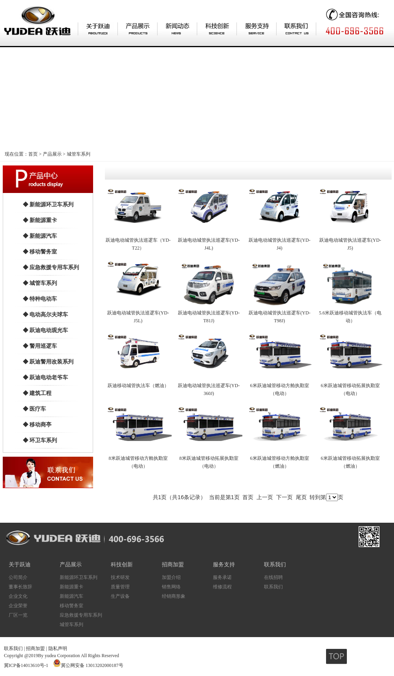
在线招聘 (273, 577)
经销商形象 (173, 596)
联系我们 (275, 565)
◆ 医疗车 (34, 409)
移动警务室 (71, 605)
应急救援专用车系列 (81, 615)
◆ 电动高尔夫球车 (45, 315)
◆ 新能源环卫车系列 (48, 205)
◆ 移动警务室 (40, 252)
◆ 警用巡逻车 (40, 346)
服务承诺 (222, 577)
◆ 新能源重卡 (40, 220)
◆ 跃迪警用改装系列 (48, 362)
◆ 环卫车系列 (40, 440)
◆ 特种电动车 (40, 299)
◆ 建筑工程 (37, 393)
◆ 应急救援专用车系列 (51, 267)
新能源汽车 (71, 596)
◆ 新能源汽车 (40, 236)
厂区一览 (18, 615)
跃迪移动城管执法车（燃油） (138, 385)
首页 (33, 154)
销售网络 (171, 587)
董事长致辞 (20, 587)
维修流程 (222, 587)
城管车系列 (78, 154)
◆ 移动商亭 (37, 425)
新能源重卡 (71, 587)
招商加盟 (173, 565)
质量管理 (120, 587)
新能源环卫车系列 (78, 577)
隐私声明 (57, 648)
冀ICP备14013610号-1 (26, 665)
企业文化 (18, 596)
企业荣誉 (18, 605)
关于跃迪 (20, 565)
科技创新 (122, 565)
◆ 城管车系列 (40, 283)
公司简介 (18, 577)
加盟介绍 (171, 577)
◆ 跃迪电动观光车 (45, 330)
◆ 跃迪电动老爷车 (45, 377)
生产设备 (120, 596)
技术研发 (120, 577)
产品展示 (52, 154)
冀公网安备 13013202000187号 (92, 665)
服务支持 (224, 565)
